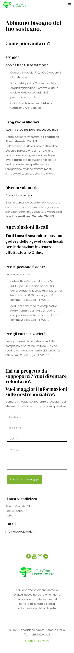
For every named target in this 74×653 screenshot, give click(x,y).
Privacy (43, 641)
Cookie (30, 641)
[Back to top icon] (37, 625)
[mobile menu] (69, 5)
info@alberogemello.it (20, 531)
